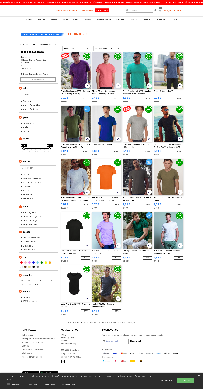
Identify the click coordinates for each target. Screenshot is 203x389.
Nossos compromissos (32, 353)
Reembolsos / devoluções (33, 345)
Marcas (29, 19)
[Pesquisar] (139, 10)
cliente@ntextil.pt (68, 333)
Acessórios (161, 19)
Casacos (87, 19)
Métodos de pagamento (32, 338)
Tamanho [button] (27, 271)
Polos (75, 19)
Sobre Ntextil (27, 331)
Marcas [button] (26, 157)
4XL (36, 280)
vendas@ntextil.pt (69, 339)
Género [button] (26, 113)
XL (52, 277)
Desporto (147, 19)
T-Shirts (41, 19)
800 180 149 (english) (70, 346)
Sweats (53, 19)
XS (29, 277)
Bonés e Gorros (104, 19)
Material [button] (27, 287)
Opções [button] (26, 228)
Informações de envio (66, 10)
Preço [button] (26, 134)
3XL (29, 280)
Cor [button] (24, 253)
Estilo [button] (25, 84)
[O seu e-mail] (115, 336)
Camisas (120, 19)
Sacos (65, 19)
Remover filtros (38, 75)
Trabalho (133, 19)
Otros (174, 19)
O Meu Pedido (86, 10)
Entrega (25, 342)
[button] (155, 10)
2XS (22, 277)
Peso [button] (25, 202)
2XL (22, 280)
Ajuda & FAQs (28, 349)
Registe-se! (135, 337)
